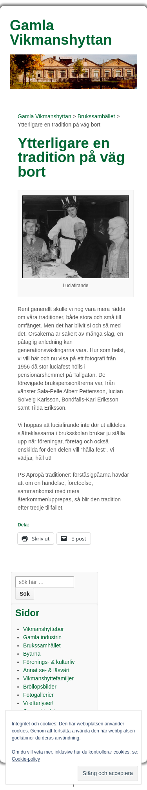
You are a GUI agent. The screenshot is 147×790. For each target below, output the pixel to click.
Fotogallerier (38, 695)
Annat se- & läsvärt (46, 670)
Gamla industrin (42, 637)
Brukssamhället (96, 116)
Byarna (31, 654)
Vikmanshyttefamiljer (48, 678)
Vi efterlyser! (38, 703)
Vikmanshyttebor (43, 629)
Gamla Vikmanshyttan (44, 116)
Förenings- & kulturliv (49, 662)
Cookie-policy (26, 759)
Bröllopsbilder (39, 686)
